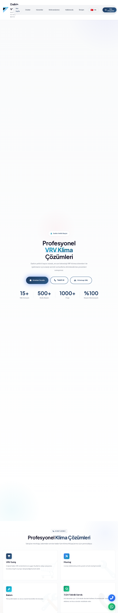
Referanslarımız (54, 10)
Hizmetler (39, 10)
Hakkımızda (69, 10)
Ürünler (27, 10)
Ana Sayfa (18, 9)
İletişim (81, 10)
